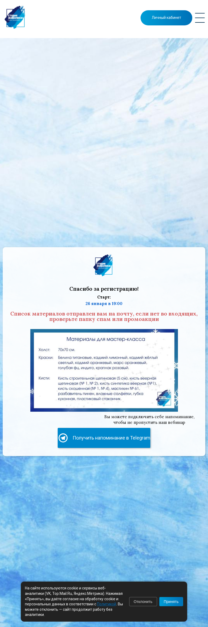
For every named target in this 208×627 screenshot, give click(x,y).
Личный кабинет (166, 17)
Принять (171, 601)
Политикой (106, 604)
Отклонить (143, 601)
